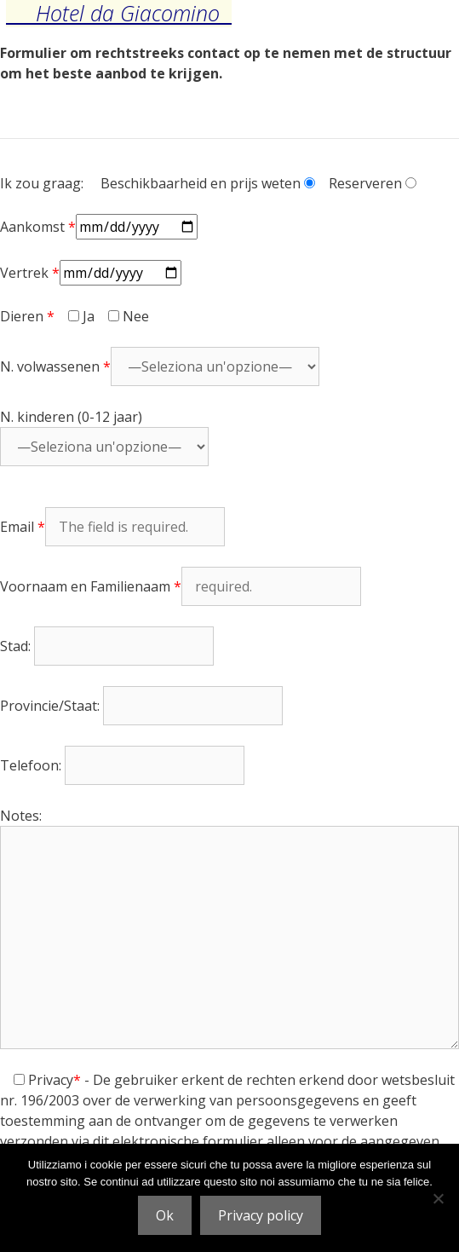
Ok (165, 1215)
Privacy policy (260, 1215)
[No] (437, 1198)
